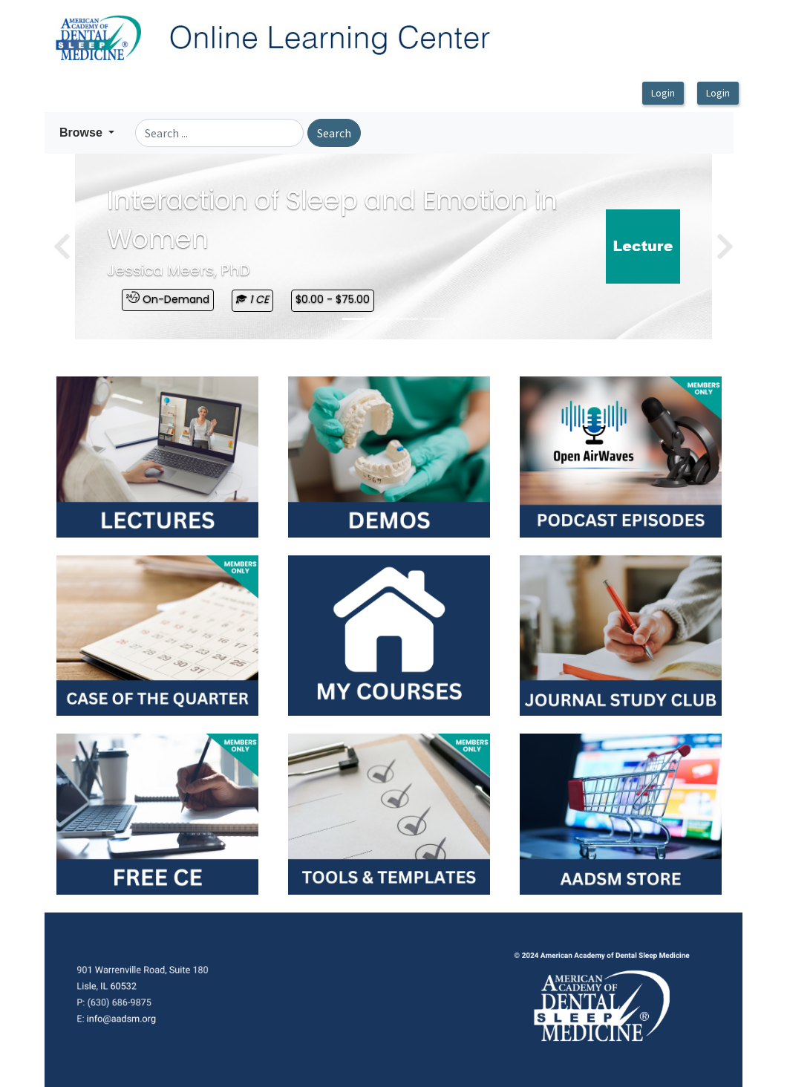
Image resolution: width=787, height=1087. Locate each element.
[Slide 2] (407, 318)
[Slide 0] (353, 318)
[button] (86, 132)
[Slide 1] (380, 318)
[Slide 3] (433, 318)
